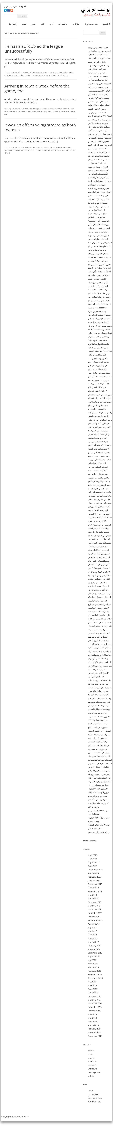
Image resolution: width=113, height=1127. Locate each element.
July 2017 (92, 927)
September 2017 (95, 920)
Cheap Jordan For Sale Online (53, 111)
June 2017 (92, 931)
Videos (91, 1076)
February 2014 (94, 1028)
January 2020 (94, 880)
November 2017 (95, 913)
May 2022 (92, 858)
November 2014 (95, 1007)
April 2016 (92, 963)
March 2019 (93, 887)
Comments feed (95, 1098)
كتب (42, 23)
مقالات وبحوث (91, 23)
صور (33, 23)
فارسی (14, 6)
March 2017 (93, 942)
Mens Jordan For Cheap (47, 75)
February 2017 (94, 945)
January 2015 (94, 999)
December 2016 (95, 952)
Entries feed (93, 1094)
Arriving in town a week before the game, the (37, 88)
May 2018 (92, 895)
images (91, 1058)
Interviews (92, 1061)
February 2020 (94, 876)
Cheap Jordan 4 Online (34, 111)
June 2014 (92, 1014)
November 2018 (95, 891)
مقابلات (75, 23)
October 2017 (94, 916)
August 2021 (93, 862)
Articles (91, 1050)
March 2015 (93, 992)
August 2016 (93, 956)
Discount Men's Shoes (17, 75)
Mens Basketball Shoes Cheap (54, 150)
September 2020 (95, 869)
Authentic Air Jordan (47, 109)
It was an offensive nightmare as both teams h (40, 127)
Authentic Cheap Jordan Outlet (14, 111)
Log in (90, 1090)
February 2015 (94, 996)
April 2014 (92, 1021)
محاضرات (62, 23)
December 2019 (95, 884)
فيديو (23, 23)
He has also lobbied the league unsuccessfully (33, 48)
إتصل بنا (12, 23)
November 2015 (95, 974)
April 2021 (92, 866)
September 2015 (95, 978)
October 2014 (94, 1010)
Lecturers (92, 1065)
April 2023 (92, 855)
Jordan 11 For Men (32, 75)
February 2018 (94, 902)
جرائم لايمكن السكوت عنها (98, 832)
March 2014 (93, 1025)
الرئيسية (106, 23)
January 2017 (94, 949)
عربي (6, 6)
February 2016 (94, 971)
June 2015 (92, 985)
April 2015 (92, 989)
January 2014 (94, 1032)
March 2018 (93, 898)
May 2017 (92, 934)
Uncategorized (27, 72)
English (22, 6)
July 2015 (92, 981)
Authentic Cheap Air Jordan (64, 109)
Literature (92, 1068)
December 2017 (95, 909)
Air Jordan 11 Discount (48, 72)
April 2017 (92, 938)
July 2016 (92, 960)
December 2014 (95, 1003)
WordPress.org (94, 1101)
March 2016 (93, 967)
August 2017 (93, 924)
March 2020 (93, 873)
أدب (51, 23)
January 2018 (94, 905)
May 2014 (92, 1018)
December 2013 (95, 1036)
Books (90, 1054)
